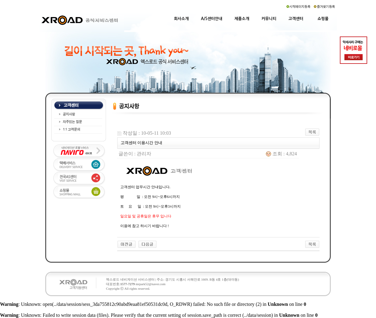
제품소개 (241, 19)
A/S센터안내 (211, 19)
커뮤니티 (268, 19)
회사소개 (181, 19)
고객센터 (296, 19)
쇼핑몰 (323, 19)
